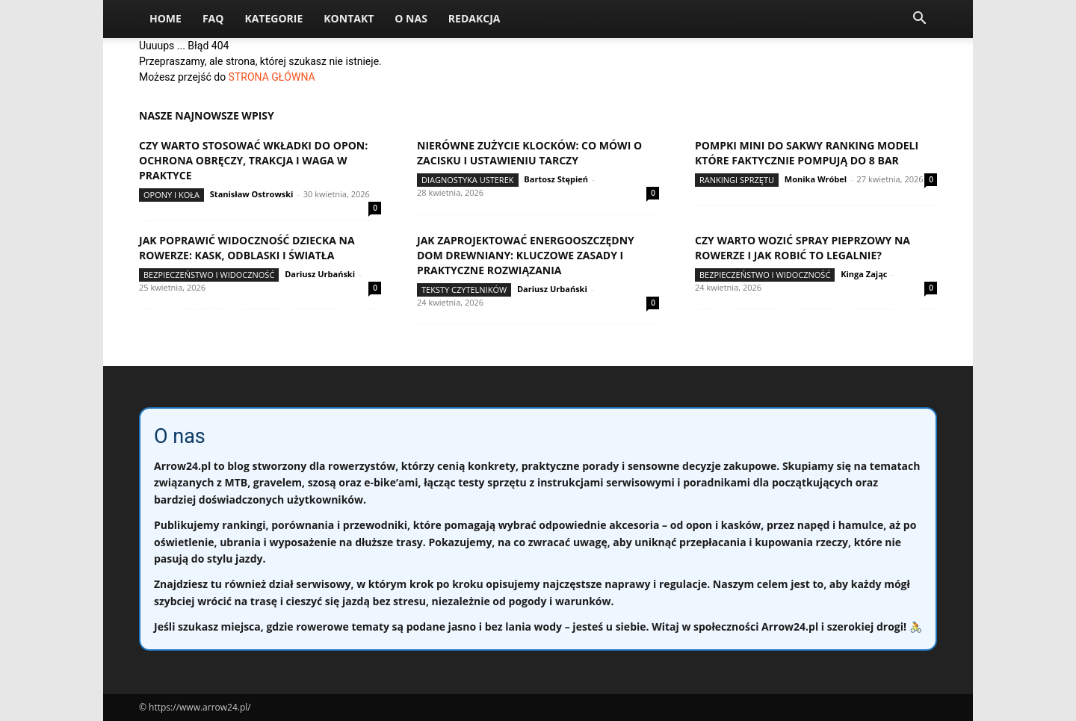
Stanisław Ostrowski (252, 193)
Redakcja (474, 18)
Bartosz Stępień (556, 179)
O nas (411, 18)
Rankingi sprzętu (736, 179)
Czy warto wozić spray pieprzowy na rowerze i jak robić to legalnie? (802, 247)
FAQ (213, 18)
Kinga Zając (864, 273)
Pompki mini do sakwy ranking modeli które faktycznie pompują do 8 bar (806, 152)
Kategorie (273, 18)
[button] (919, 20)
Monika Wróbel (816, 179)
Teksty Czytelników (464, 289)
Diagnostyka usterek (467, 179)
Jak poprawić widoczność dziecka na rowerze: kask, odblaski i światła (247, 247)
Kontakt (349, 18)
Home (165, 18)
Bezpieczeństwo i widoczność (208, 274)
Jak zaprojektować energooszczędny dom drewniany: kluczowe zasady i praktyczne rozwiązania (525, 255)
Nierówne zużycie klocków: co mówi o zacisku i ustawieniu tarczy (529, 152)
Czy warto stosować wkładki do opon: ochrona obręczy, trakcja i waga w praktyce (253, 160)
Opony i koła (171, 194)
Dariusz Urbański (320, 273)
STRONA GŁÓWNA (272, 77)
